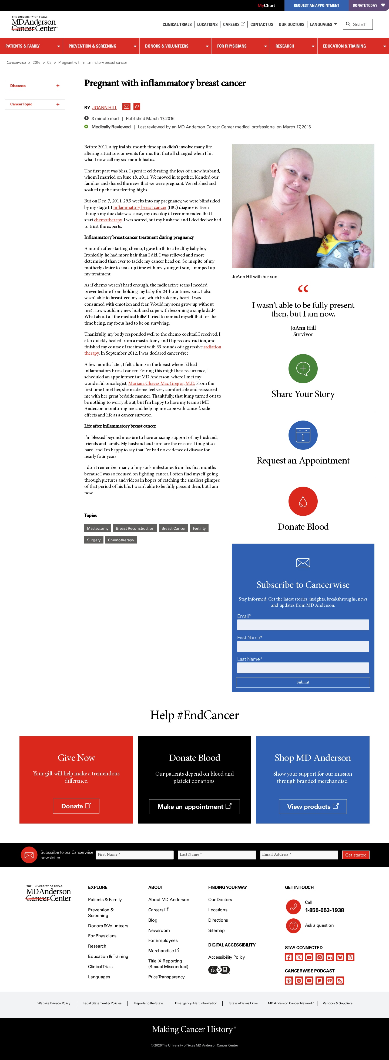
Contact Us (261, 24)
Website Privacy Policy (54, 1003)
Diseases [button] (34, 85)
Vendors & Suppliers (338, 1003)
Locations (217, 909)
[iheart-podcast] (330, 980)
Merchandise (163, 950)
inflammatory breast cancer (139, 207)
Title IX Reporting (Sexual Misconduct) (168, 963)
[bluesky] (340, 957)
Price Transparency (166, 976)
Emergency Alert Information (196, 1003)
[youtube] (309, 957)
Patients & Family (22, 46)
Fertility (199, 528)
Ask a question (316, 927)
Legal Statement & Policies (102, 1003)
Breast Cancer (173, 528)
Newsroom (159, 930)
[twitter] (299, 957)
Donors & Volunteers (166, 46)
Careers (233, 24)
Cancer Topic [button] (34, 104)
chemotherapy (108, 220)
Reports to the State (148, 1003)
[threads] (350, 957)
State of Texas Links (243, 1003)
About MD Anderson (168, 899)
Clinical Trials (177, 24)
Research (285, 46)
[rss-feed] (340, 980)
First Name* (250, 638)
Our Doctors (291, 24)
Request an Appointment (316, 5)
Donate (76, 806)
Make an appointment (194, 807)
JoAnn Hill (104, 107)
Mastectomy (98, 528)
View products (313, 807)
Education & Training (344, 46)
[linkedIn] (330, 957)
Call (335, 907)
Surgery (94, 540)
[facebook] (289, 957)
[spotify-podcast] (299, 980)
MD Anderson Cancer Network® (291, 1003)
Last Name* (249, 659)
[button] (126, 105)
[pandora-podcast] (319, 980)
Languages (321, 24)
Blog (152, 920)
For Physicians (232, 46)
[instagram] (319, 957)
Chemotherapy (121, 540)
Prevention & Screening (92, 46)
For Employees (163, 940)
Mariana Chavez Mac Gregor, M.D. (161, 383)
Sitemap (216, 930)
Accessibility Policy (226, 957)
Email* (244, 616)
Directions (218, 920)
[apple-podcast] (289, 980)
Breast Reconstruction (135, 528)
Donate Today (369, 5)
